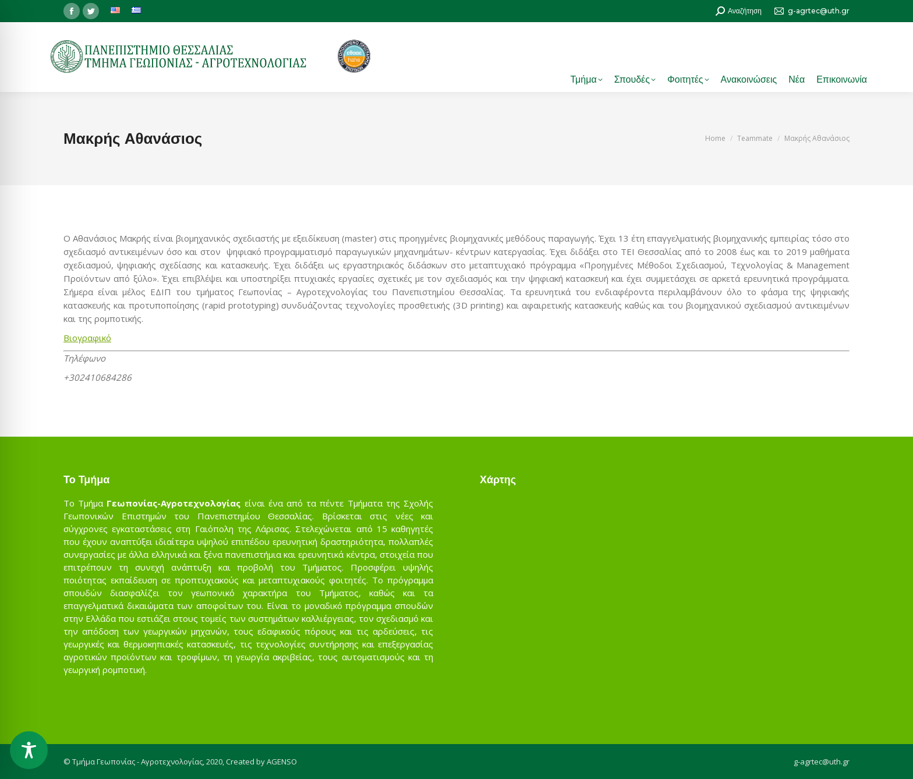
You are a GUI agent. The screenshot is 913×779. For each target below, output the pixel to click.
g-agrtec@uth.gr (822, 761)
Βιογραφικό (87, 338)
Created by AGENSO (261, 761)
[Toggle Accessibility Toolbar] (29, 750)
